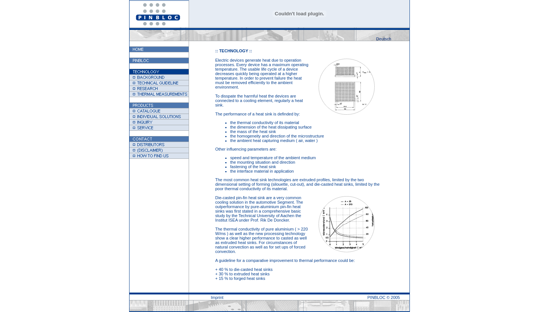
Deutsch (383, 39)
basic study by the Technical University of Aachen (258, 213)
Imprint (217, 297)
